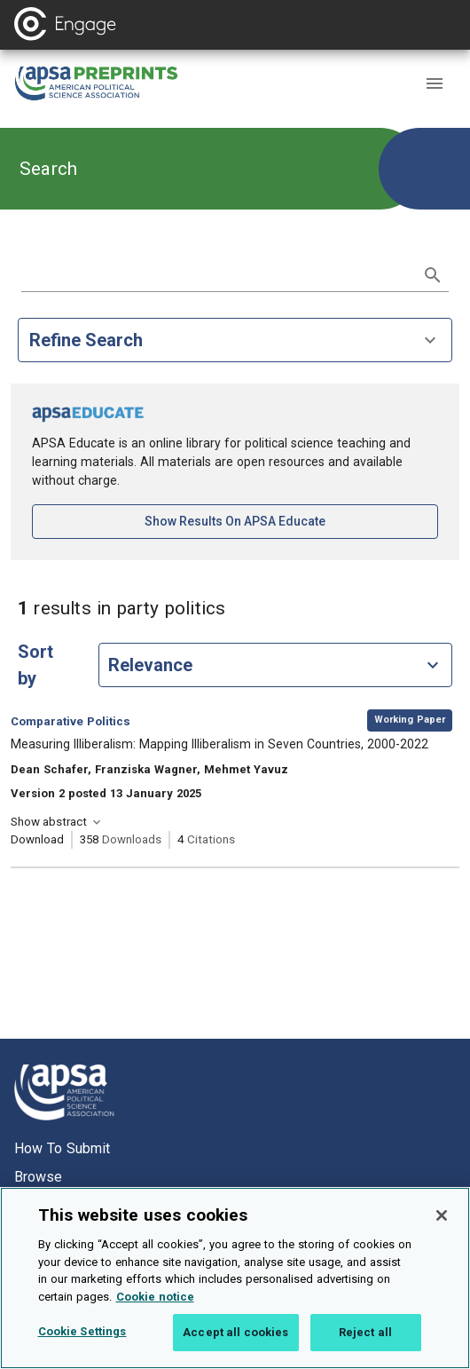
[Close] (441, 1226)
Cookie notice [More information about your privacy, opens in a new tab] (155, 1306)
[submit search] (433, 275)
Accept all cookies (235, 1342)
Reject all (365, 1342)
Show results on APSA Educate (291, 519)
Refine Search (235, 340)
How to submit (62, 1148)
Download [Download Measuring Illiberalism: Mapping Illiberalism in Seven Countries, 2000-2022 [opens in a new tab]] (37, 839)
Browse (38, 1176)
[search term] (217, 273)
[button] (434, 83)
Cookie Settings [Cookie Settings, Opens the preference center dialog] (82, 1342)
